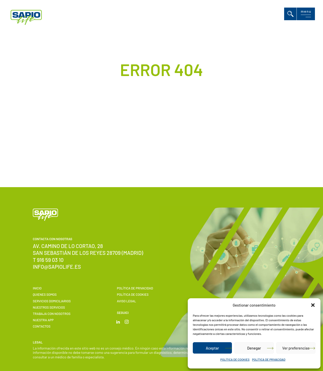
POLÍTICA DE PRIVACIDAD (268, 359)
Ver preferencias (295, 348)
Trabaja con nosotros (51, 314)
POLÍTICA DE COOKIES (235, 359)
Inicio (37, 288)
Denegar (254, 348)
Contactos (41, 326)
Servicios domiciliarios (52, 301)
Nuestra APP (43, 320)
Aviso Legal (126, 301)
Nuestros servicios (49, 307)
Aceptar (212, 348)
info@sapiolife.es (57, 266)
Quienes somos (45, 294)
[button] (312, 305)
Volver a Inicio (155, 141)
